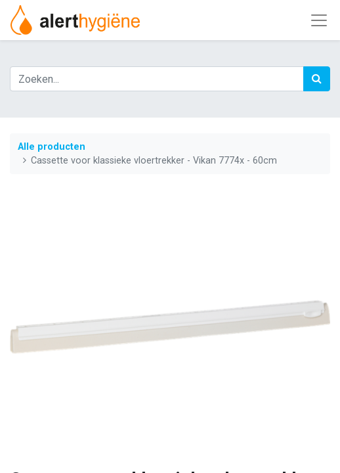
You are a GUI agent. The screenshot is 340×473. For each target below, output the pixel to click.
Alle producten (51, 146)
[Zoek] (316, 78)
